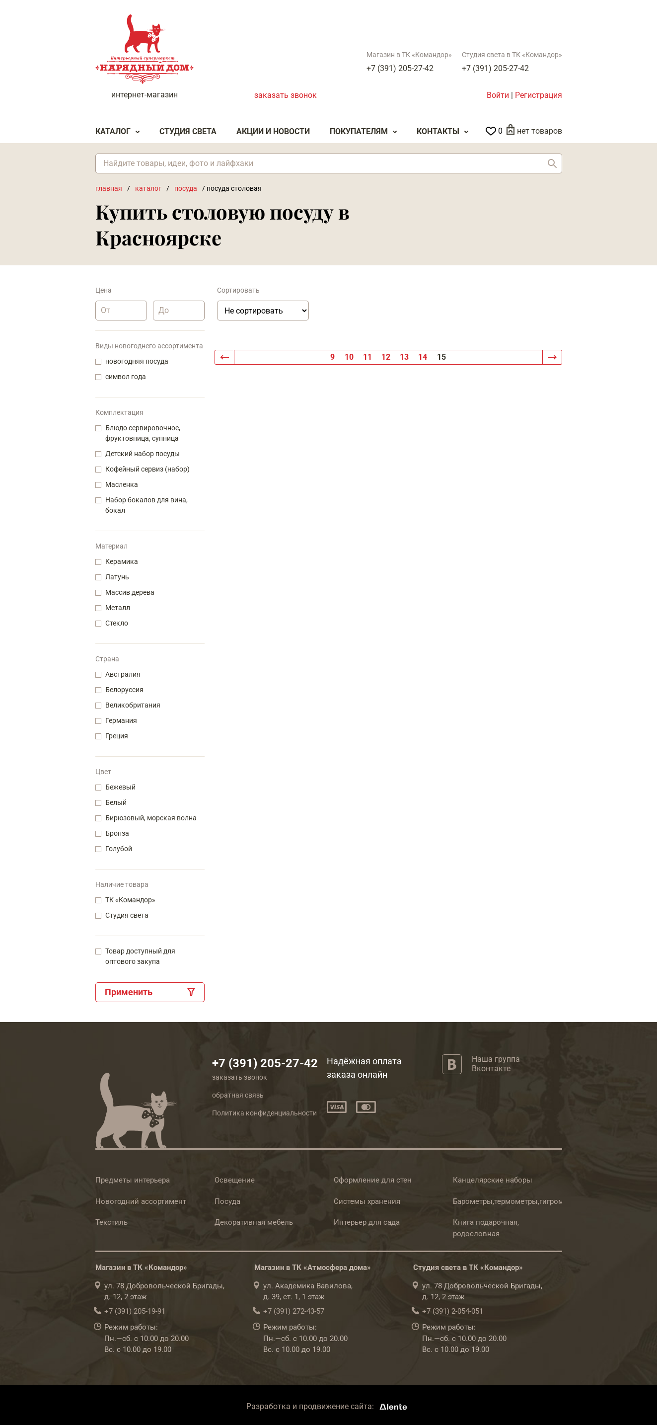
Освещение (235, 1180)
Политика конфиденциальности (264, 1113)
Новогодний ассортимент (140, 1201)
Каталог (113, 131)
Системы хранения (367, 1201)
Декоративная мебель (254, 1222)
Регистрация (538, 95)
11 (367, 357)
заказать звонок (285, 95)
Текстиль (111, 1222)
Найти (552, 163)
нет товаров (539, 131)
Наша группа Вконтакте (496, 1063)
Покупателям (359, 131)
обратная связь (238, 1095)
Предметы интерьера (132, 1180)
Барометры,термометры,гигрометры (517, 1201)
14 (422, 357)
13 (404, 357)
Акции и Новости (273, 131)
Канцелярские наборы (492, 1180)
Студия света (188, 131)
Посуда (227, 1201)
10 (349, 357)
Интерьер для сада (367, 1222)
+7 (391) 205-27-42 (400, 68)
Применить (128, 992)
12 (385, 357)
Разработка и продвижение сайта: (328, 1406)
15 (441, 357)
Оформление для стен (373, 1180)
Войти (498, 95)
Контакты (438, 131)
